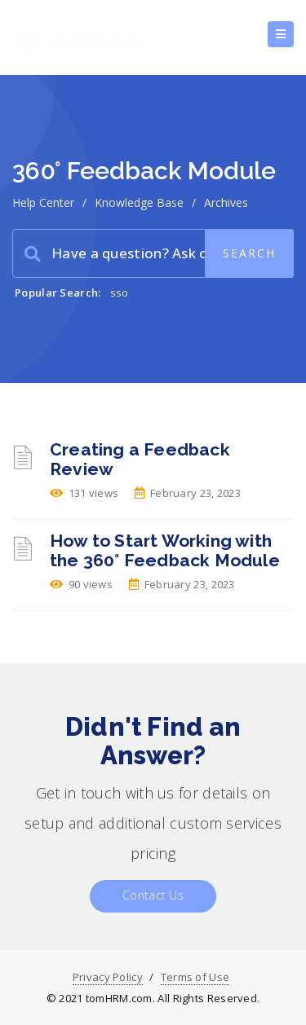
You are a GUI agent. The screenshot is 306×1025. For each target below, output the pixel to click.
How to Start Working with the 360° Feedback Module (165, 550)
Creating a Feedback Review (140, 459)
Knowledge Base (139, 202)
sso (119, 292)
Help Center (43, 202)
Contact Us (153, 895)
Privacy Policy (108, 977)
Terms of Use (195, 977)
